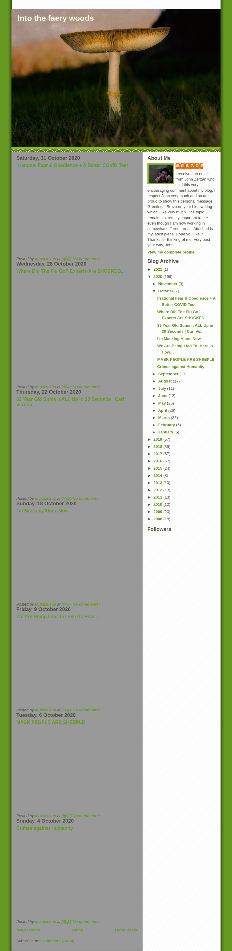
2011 (158, 497)
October (166, 291)
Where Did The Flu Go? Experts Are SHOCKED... (70, 271)
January (166, 432)
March (164, 417)
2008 (158, 519)
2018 (158, 446)
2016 (158, 461)
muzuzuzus (192, 166)
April (163, 410)
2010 (158, 504)
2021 (158, 269)
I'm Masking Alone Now (42, 510)
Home (77, 930)
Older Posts (126, 930)
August (165, 381)
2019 (158, 439)
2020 (158, 276)
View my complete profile (171, 252)
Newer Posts (28, 930)
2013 (158, 482)
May (162, 403)
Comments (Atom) (57, 941)
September (169, 374)
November (168, 284)
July (162, 388)
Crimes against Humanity (44, 828)
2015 (158, 468)
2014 (158, 475)
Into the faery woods (56, 18)
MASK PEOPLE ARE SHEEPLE (50, 722)
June (163, 395)
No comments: (86, 259)
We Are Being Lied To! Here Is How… (57, 616)
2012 (158, 490)
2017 (158, 454)
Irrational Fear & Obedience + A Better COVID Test (72, 165)
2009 (158, 511)
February (167, 425)
